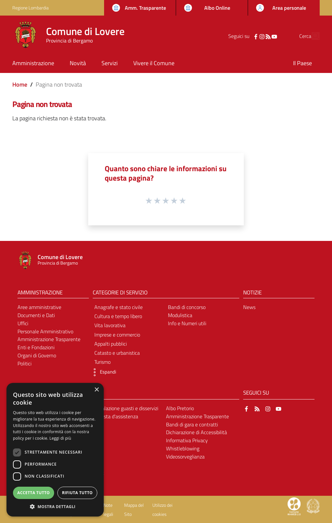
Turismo (102, 362)
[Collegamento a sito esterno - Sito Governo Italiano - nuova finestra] (313, 506)
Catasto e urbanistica (117, 353)
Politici (24, 363)
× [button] (96, 389)
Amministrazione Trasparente (49, 339)
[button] (102, 372)
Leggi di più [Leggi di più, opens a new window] (60, 438)
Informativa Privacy (187, 440)
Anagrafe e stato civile (118, 307)
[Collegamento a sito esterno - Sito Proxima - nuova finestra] (294, 506)
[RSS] (256, 36)
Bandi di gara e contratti (192, 424)
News (249, 307)
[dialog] (55, 450)
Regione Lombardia (30, 7)
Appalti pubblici (110, 344)
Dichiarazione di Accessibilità (196, 432)
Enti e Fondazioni (36, 347)
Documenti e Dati (36, 315)
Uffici (23, 323)
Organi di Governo (37, 355)
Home (19, 84)
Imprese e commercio (117, 335)
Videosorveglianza (185, 456)
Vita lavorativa (109, 325)
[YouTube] (262, 36)
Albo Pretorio (180, 408)
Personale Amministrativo (45, 331)
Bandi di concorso (187, 307)
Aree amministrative (39, 307)
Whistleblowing (182, 448)
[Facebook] (243, 36)
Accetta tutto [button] (33, 492)
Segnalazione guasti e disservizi (124, 408)
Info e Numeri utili (187, 323)
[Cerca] (312, 36)
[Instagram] (249, 36)
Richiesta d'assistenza (114, 416)
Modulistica (180, 315)
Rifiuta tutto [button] (77, 492)
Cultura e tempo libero (118, 316)
